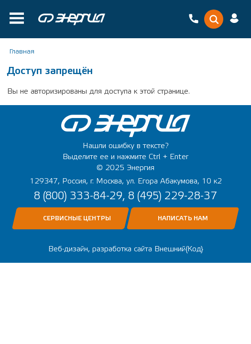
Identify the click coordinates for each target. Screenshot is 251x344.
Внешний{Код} (178, 249)
